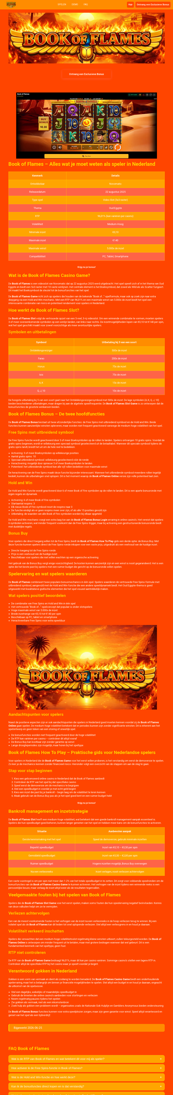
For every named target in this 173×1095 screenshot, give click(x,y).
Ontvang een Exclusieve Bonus (153, 4)
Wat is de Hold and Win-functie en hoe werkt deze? (43, 1077)
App (130, 4)
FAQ (86, 4)
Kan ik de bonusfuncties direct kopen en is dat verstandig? (47, 1086)
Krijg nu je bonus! (87, 267)
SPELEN (62, 4)
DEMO (75, 4)
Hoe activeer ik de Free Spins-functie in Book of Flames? (46, 1068)
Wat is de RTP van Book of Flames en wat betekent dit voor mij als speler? (57, 1058)
